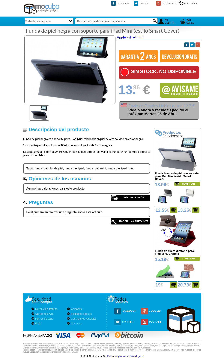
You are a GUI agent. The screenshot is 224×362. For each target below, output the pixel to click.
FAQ (37, 323)
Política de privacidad (118, 356)
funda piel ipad (74, 168)
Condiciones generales (83, 318)
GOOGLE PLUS (169, 3)
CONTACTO (190, 3)
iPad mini (136, 37)
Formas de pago (44, 318)
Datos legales (136, 356)
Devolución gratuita (46, 308)
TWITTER (144, 3)
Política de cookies (81, 313)
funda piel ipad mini (120, 168)
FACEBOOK (123, 3)
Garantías (76, 308)
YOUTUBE (154, 321)
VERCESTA (190, 21)
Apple (121, 37)
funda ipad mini (95, 168)
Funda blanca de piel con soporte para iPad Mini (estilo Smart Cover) (177, 176)
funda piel (56, 168)
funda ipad (41, 168)
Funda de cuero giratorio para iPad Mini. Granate (174, 252)
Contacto (76, 323)
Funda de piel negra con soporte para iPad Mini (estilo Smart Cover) (103, 30)
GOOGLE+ (154, 310)
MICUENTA (169, 21)
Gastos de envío (44, 313)
